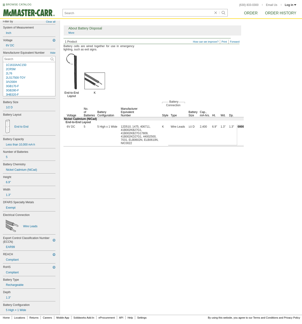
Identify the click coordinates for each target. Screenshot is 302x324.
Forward (234, 41)
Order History (280, 13)
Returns (34, 317)
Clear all (50, 21)
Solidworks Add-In (83, 317)
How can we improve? (205, 41)
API (121, 317)
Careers (47, 317)
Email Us (271, 5)
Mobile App (62, 317)
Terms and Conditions (265, 317)
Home (6, 317)
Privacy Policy (292, 317)
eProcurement (107, 317)
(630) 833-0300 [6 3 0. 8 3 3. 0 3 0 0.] (249, 5)
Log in (290, 5)
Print (224, 41)
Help (130, 317)
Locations (19, 317)
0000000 (243, 126)
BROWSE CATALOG (18, 4)
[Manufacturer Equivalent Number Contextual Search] (29, 59)
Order (251, 13)
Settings (142, 317)
